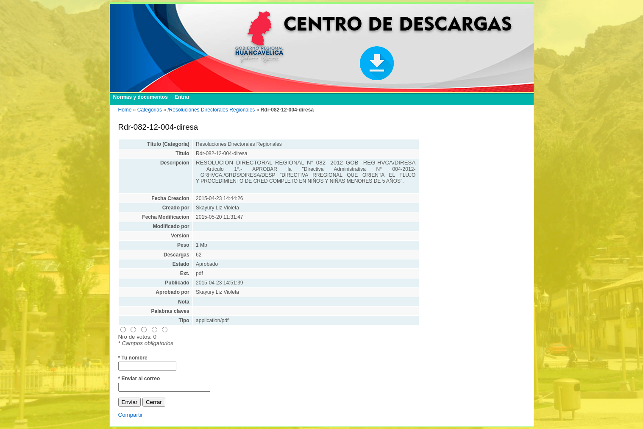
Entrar (182, 97)
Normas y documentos (140, 97)
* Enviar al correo (139, 379)
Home (125, 110)
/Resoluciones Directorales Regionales (211, 110)
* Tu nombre (133, 358)
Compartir (130, 415)
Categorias (149, 110)
